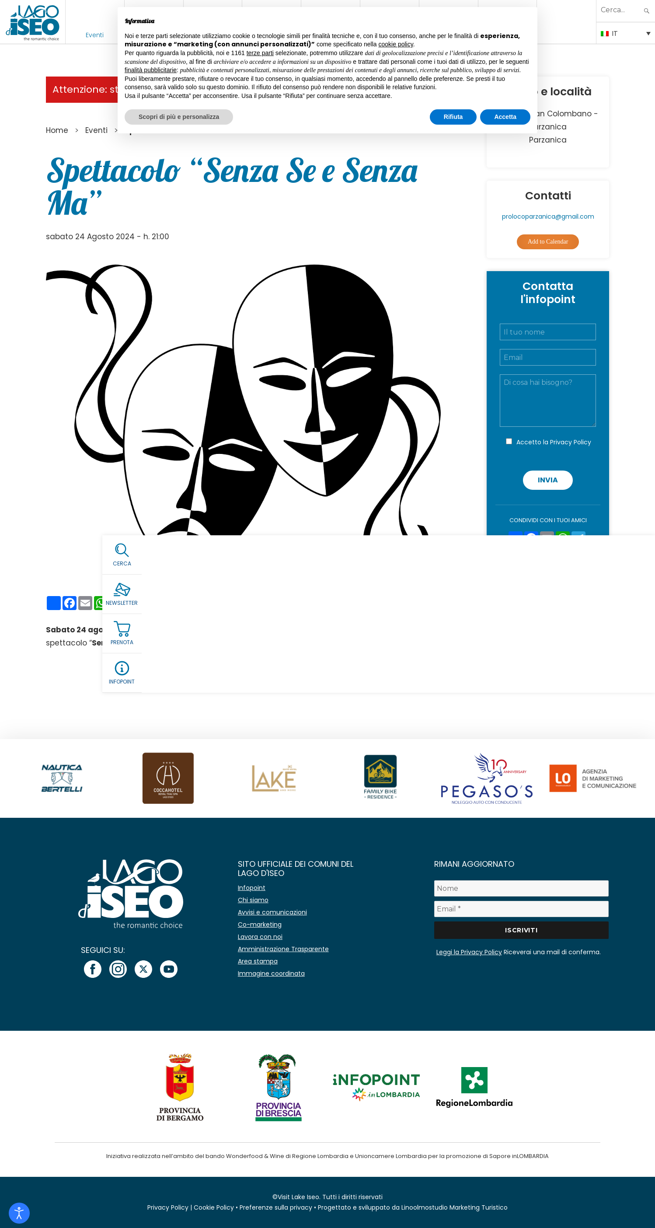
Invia (548, 480)
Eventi (95, 35)
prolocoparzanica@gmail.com (548, 216)
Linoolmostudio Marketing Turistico (454, 1207)
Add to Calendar (548, 241)
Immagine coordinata (271, 973)
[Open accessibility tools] (19, 1213)
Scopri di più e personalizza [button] (179, 116)
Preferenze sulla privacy (276, 1207)
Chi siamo (253, 900)
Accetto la (553, 442)
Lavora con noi (260, 936)
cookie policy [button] (396, 44)
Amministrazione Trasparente (283, 949)
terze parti (260, 52)
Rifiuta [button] (453, 116)
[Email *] (521, 909)
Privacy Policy (570, 442)
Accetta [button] (505, 116)
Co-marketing (260, 924)
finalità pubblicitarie (151, 69)
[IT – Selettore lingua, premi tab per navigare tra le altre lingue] (625, 33)
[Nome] (521, 888)
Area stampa (258, 961)
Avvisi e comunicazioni (272, 912)
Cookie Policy (214, 1207)
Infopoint (251, 887)
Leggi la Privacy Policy (469, 952)
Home (57, 130)
